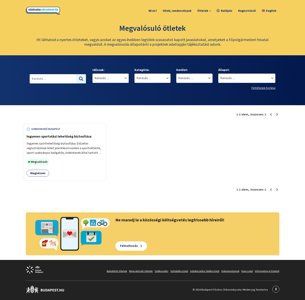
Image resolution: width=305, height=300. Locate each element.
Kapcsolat (247, 271)
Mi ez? (153, 11)
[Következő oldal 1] (277, 114)
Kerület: (182, 70)
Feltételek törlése (263, 88)
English (269, 11)
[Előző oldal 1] (271, 114)
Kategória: (141, 70)
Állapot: (223, 70)
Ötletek (204, 11)
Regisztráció (247, 11)
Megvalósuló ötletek (141, 271)
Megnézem (37, 173)
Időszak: (98, 70)
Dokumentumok (230, 271)
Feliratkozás (129, 246)
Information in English (267, 271)
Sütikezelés (161, 271)
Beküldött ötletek (117, 271)
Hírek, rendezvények (177, 11)
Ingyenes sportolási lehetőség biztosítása (59, 136)
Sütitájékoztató (179, 271)
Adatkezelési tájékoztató (204, 271)
